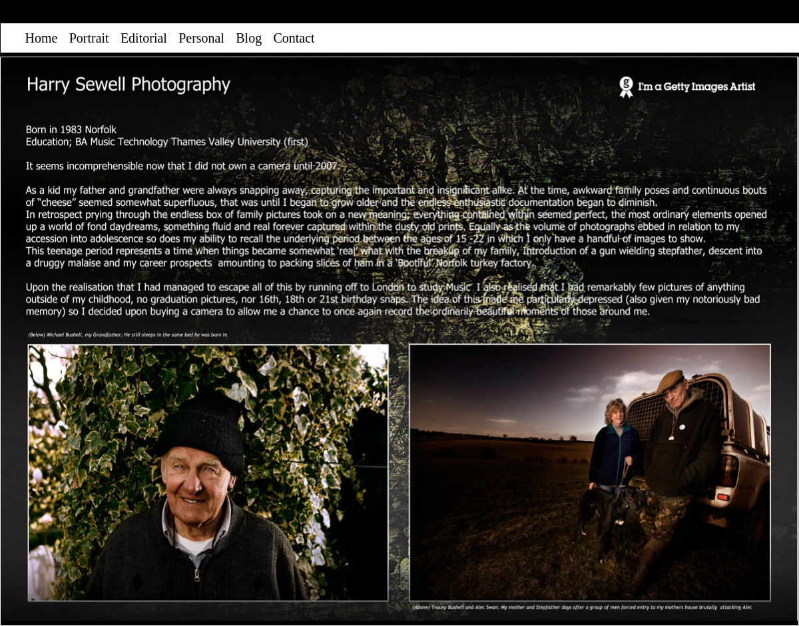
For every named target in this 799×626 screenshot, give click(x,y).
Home (41, 38)
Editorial (144, 38)
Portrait (89, 38)
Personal (201, 38)
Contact (293, 38)
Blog (249, 38)
